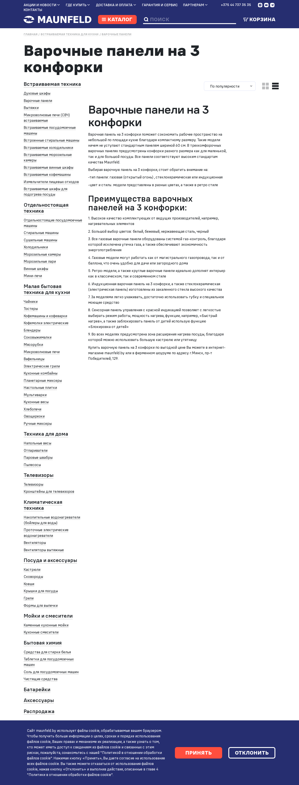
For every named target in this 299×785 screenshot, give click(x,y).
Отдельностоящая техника (46, 208)
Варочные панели (116, 34)
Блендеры (32, 330)
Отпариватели (35, 450)
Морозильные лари (40, 261)
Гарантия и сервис (160, 5)
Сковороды (33, 576)
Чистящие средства (40, 679)
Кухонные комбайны (40, 373)
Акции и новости (40, 5)
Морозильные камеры (42, 254)
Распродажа (39, 711)
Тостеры (31, 308)
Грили (29, 598)
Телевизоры (38, 475)
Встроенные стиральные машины (51, 140)
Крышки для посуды (41, 591)
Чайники (31, 301)
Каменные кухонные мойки (46, 625)
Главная (31, 34)
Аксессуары (39, 700)
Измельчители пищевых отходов (51, 182)
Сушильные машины (40, 240)
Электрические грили (42, 366)
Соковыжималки (37, 337)
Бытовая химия (43, 643)
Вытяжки (31, 107)
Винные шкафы (36, 268)
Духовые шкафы (37, 93)
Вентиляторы (35, 542)
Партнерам (193, 5)
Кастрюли (32, 569)
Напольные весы (37, 443)
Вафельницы (34, 359)
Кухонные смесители (41, 632)
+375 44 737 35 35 (236, 5)
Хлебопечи (32, 409)
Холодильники (36, 247)
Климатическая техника (43, 505)
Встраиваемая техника (52, 84)
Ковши (29, 584)
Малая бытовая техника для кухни (47, 289)
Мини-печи (33, 276)
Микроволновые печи (42, 352)
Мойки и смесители (48, 616)
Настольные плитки (40, 387)
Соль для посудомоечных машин (51, 672)
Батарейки (37, 689)
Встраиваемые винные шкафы (48, 167)
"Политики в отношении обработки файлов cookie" (68, 774)
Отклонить (252, 753)
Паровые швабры (38, 457)
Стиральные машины (41, 232)
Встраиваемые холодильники (48, 147)
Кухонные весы (36, 402)
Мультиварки (35, 395)
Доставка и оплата (114, 5)
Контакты (33, 10)
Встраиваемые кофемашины (47, 174)
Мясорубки (33, 344)
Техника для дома (46, 434)
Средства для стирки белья (47, 652)
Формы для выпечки (41, 605)
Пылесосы (32, 465)
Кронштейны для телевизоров (49, 491)
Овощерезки (34, 416)
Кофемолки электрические (46, 323)
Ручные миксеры (38, 423)
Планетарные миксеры (43, 380)
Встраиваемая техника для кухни (69, 34)
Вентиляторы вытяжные (44, 550)
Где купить (76, 5)
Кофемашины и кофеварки (45, 316)
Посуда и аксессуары (50, 560)
